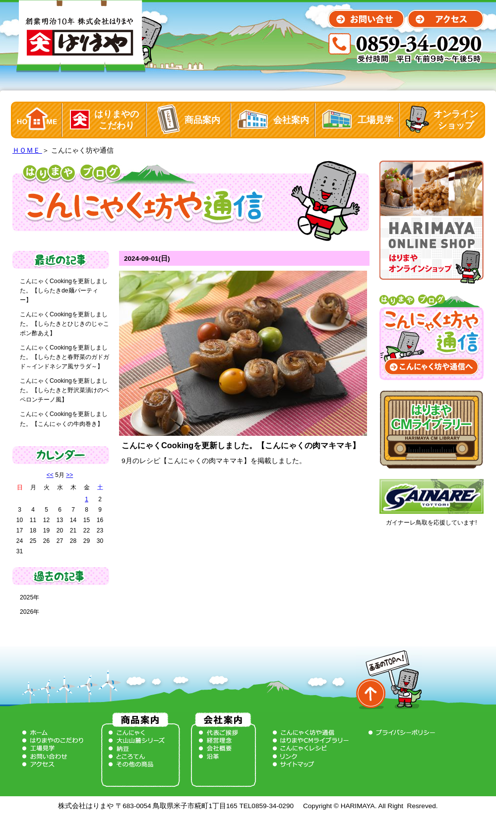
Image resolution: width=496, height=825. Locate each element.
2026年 (29, 611)
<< (50, 474)
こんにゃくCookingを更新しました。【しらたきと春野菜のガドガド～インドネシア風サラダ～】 (64, 357)
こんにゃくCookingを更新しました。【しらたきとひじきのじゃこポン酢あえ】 (64, 324)
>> (69, 474)
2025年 (29, 597)
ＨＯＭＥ (27, 150)
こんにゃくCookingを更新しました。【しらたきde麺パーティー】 (64, 290)
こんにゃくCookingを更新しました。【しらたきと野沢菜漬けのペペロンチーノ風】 (64, 390)
